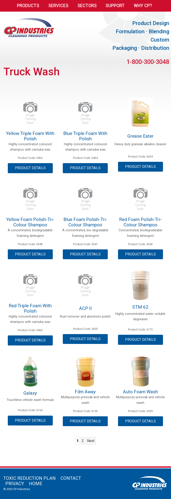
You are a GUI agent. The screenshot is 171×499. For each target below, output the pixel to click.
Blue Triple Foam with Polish (85, 136)
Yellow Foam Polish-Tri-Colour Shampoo (30, 222)
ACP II (85, 308)
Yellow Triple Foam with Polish (30, 136)
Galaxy (30, 393)
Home (35, 483)
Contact (71, 478)
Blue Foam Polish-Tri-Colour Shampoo (85, 222)
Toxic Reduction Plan (29, 478)
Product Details (30, 168)
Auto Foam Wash (140, 391)
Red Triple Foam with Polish (30, 308)
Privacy (14, 483)
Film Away (85, 391)
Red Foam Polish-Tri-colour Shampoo (140, 222)
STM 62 (140, 307)
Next (90, 441)
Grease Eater (140, 136)
